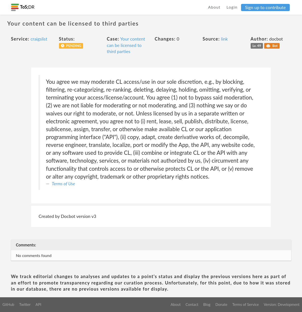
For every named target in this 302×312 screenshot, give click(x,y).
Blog (206, 304)
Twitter (25, 304)
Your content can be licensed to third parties (126, 45)
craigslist (38, 39)
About (214, 7)
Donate (221, 304)
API (38, 304)
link (224, 39)
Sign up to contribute (265, 7)
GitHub (8, 304)
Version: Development (282, 304)
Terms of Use (63, 183)
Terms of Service (245, 304)
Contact (192, 304)
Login (232, 7)
